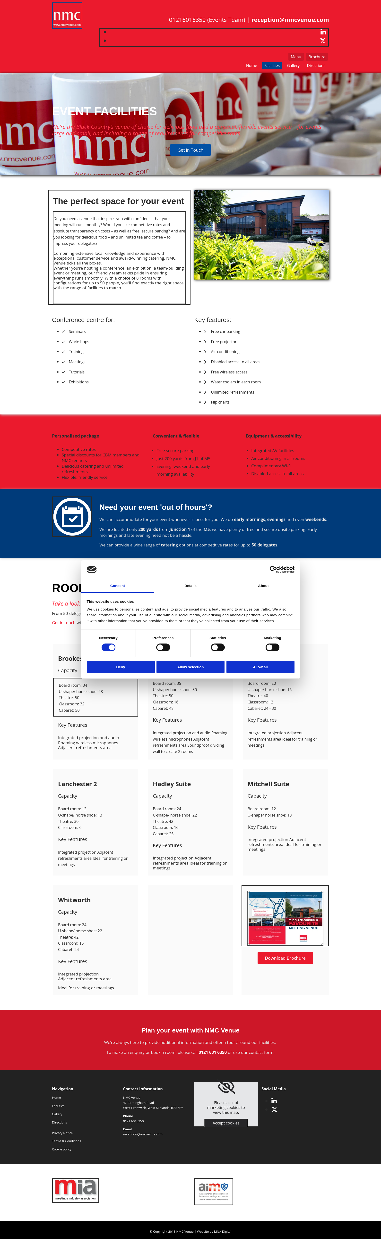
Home (251, 65)
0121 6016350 (133, 1121)
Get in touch (64, 622)
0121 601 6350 (213, 1052)
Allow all (260, 667)
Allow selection (190, 667)
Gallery (293, 65)
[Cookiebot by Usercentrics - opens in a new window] (273, 569)
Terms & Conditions (66, 1141)
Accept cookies (226, 1123)
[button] (317, 57)
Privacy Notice (62, 1133)
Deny (120, 667)
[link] (226, 1086)
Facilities (272, 65)
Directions (316, 65)
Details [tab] (190, 586)
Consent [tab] (117, 586)
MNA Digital (222, 1231)
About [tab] (263, 586)
